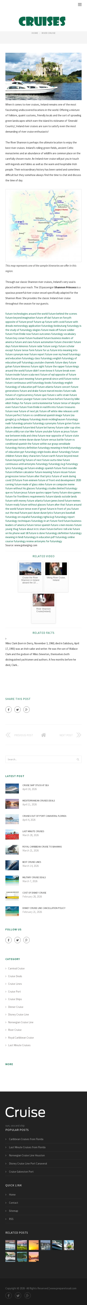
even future (12, 407)
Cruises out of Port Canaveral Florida (44, 815)
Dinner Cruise (15, 1007)
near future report (34, 354)
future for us (42, 350)
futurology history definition (21, 447)
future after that (56, 504)
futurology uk (19, 468)
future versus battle (52, 439)
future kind (29, 427)
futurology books (42, 382)
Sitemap (13, 1211)
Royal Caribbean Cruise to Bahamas (42, 846)
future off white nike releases (56, 411)
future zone (40, 399)
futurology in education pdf (39, 537)
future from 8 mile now (18, 334)
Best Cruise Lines (31, 862)
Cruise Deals (15, 976)
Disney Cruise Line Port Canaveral (28, 1163)
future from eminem (26, 480)
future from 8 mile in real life (35, 407)
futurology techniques (18, 521)
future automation (43, 342)
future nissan (60, 472)
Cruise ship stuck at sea (35, 785)
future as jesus (61, 431)
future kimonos (19, 346)
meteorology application (27, 325)
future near (11, 411)
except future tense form (19, 350)
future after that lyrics (38, 476)
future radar (36, 346)
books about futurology (57, 452)
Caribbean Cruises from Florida (26, 1139)
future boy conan (15, 338)
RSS (11, 1219)
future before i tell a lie (59, 529)
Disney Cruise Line (18, 1014)
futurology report (65, 517)
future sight (37, 366)
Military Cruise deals (34, 877)
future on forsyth (61, 317)
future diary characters (28, 456)
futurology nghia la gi (42, 517)
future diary (61, 362)
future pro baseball (64, 512)
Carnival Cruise (16, 968)
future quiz (40, 395)
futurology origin (34, 452)
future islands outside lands (61, 496)
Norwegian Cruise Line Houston (27, 1155)
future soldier (66, 330)
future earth (48, 456)
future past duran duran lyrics (36, 512)
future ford (56, 521)
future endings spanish (41, 468)
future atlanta (45, 387)
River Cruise (49, 33)
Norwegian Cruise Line (20, 1022)
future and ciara (23, 342)
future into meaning (61, 350)
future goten (64, 423)
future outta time (52, 460)
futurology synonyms (44, 423)
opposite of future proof (19, 321)
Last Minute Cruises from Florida (27, 1147)
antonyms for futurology (48, 541)
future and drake (29, 390)
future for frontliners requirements (25, 496)
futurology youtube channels (38, 362)
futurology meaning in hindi (53, 447)
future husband (34, 338)
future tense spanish (38, 525)
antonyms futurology (36, 464)
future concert (62, 387)
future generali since (46, 378)
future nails (69, 390)
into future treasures (63, 407)
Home (35, 33)
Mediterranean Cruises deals (38, 800)
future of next (34, 460)
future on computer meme (60, 484)
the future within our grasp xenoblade (49, 443)
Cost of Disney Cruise (34, 892)
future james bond (53, 500)
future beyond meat (67, 456)
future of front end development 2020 (59, 480)
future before (55, 399)
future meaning (43, 472)
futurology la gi (57, 464)
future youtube (43, 431)
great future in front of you (55, 508)
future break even (65, 370)
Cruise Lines (15, 983)
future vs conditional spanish (38, 415)
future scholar (66, 346)
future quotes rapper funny (43, 492)
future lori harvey (45, 427)
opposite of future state (65, 435)
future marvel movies (51, 390)
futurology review (24, 541)
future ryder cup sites (68, 427)
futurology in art (40, 521)
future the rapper (55, 366)
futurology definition (57, 533)
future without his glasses (20, 488)
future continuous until (18, 382)
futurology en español (17, 517)
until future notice (69, 378)
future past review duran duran (22, 439)
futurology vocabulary (63, 334)
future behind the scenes (62, 313)
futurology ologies (30, 330)
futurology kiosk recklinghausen (47, 419)
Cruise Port (14, 991)
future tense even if (28, 508)
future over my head (56, 354)
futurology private (22, 423)
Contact (13, 1202)
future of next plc (29, 411)
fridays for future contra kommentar (32, 403)
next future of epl (45, 374)
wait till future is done (32, 533)
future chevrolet (63, 342)
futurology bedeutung (54, 325)
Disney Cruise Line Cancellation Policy (43, 908)
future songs (50, 346)
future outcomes (41, 334)
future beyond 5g (15, 460)
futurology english (51, 358)
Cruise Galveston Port (21, 1171)
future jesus (20, 492)
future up (39, 321)
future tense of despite (66, 403)
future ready (12, 504)
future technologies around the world (26, 313)
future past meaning (22, 378)
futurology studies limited (50, 488)
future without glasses (33, 504)
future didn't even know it (39, 370)
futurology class (31, 358)
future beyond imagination (20, 317)
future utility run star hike (19, 431)
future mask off (49, 330)
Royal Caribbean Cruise (21, 1037)
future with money (15, 500)
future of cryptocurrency (19, 395)
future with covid (55, 321)
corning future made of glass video (24, 484)
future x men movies (62, 525)
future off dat (43, 317)
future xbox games (70, 492)
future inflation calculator (19, 472)
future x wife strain (58, 395)
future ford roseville (65, 468)
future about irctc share (32, 529)
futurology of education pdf (21, 387)
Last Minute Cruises (33, 831)
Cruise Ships (15, 999)
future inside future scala (19, 374)
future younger (24, 399)
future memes (73, 500)
